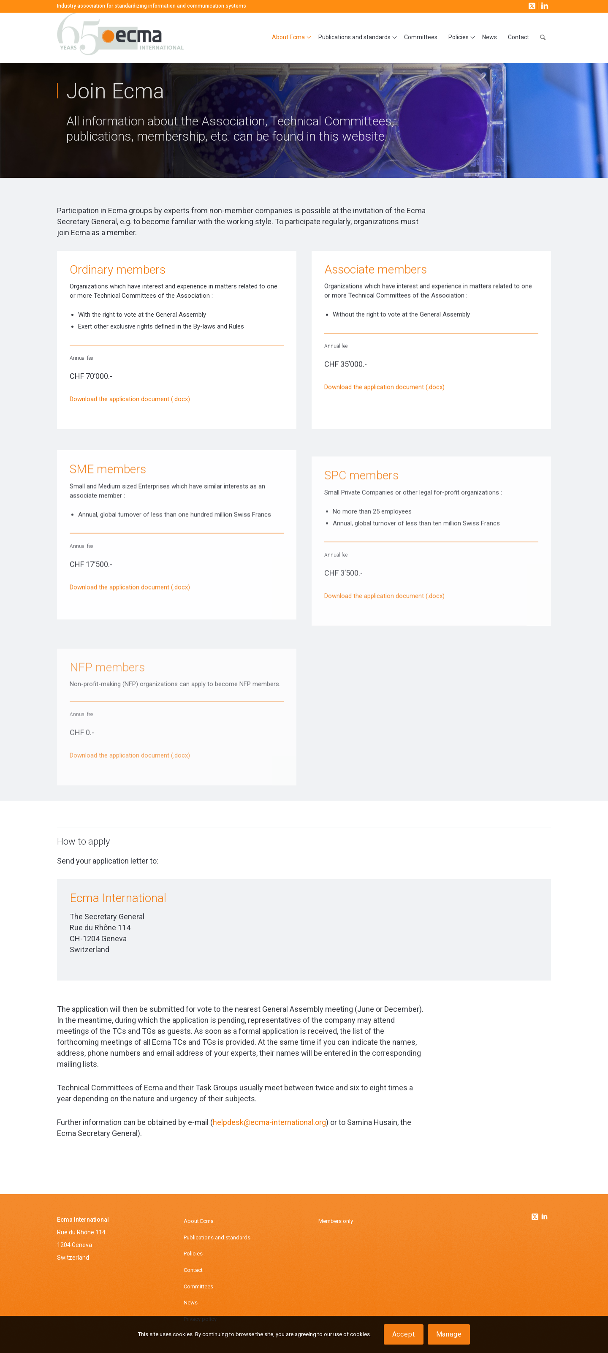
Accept (403, 1334)
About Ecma (199, 1221)
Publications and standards (217, 1237)
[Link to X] (531, 5)
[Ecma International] (120, 37)
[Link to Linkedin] (544, 1217)
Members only (335, 1221)
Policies (193, 1253)
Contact (193, 1270)
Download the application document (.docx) (130, 400)
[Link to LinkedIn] (543, 5)
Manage (449, 1334)
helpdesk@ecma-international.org (269, 1122)
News (191, 1302)
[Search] (543, 37)
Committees (198, 1286)
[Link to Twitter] (536, 1214)
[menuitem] (289, 37)
